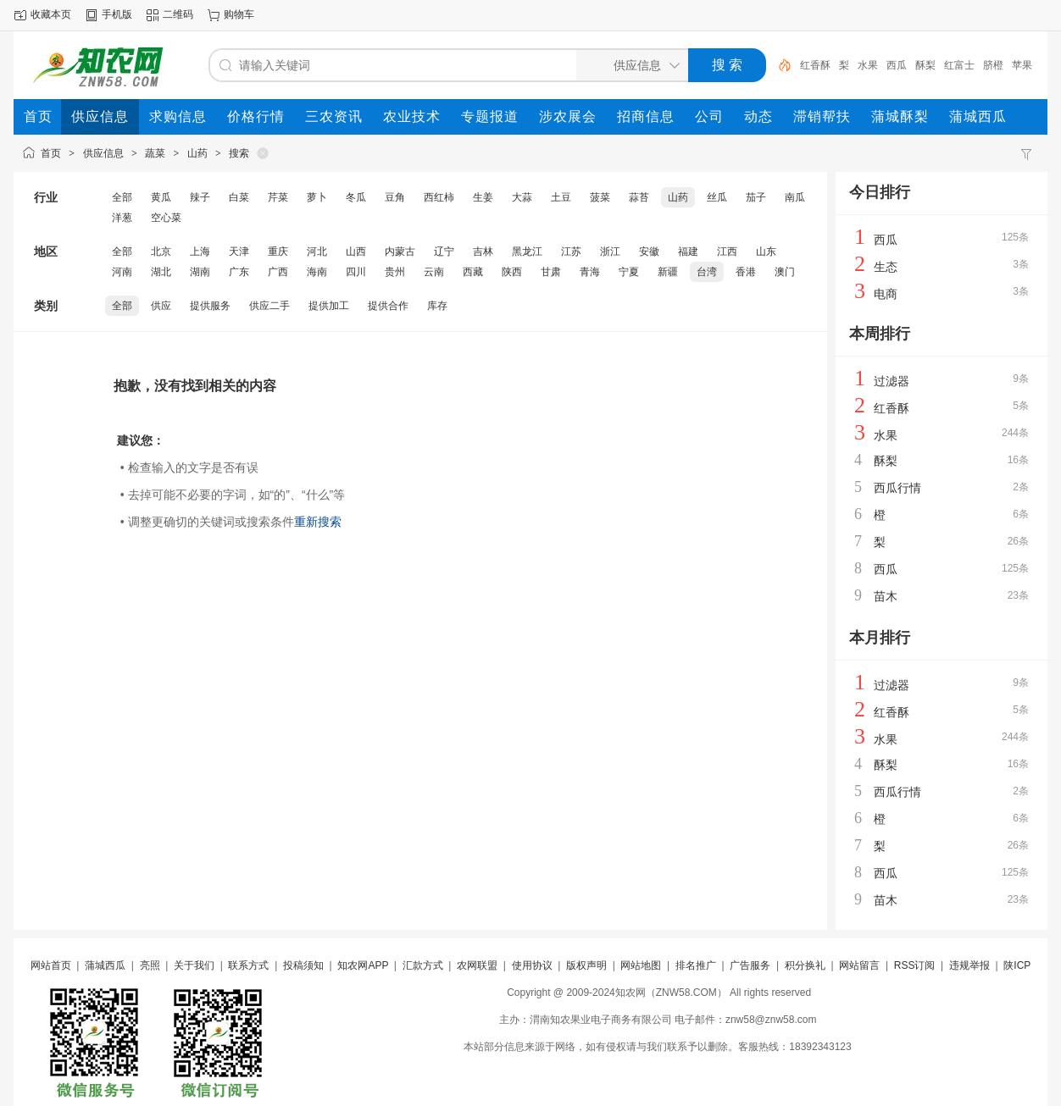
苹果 (1022, 65)
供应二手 (269, 306)
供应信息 (103, 153)
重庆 (278, 251)
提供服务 (210, 306)
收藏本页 (51, 14)
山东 (766, 251)
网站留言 (859, 965)
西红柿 (439, 197)
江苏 (571, 251)
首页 (51, 153)
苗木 (885, 596)
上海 (200, 251)
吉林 (483, 251)
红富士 (959, 65)
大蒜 (522, 197)
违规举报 (969, 965)
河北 (317, 251)
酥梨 (925, 65)
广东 (239, 272)
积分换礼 (805, 965)
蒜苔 (639, 197)
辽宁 (444, 251)
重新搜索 (318, 521)
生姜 (483, 197)
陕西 (512, 272)
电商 (885, 294)
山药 (197, 153)
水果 (868, 65)
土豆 (561, 197)
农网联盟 (477, 965)
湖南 (200, 272)
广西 (278, 272)
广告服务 (750, 965)
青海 (590, 272)
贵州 (395, 272)
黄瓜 (161, 197)
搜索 (239, 153)
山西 (356, 251)
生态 (885, 267)
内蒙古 (400, 251)
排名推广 (695, 965)
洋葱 (122, 218)
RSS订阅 (915, 965)
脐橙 (993, 65)
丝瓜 (717, 197)
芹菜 (278, 197)
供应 (161, 306)
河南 (122, 272)
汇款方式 (423, 965)
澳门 (785, 272)
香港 (746, 272)
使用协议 (532, 965)
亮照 (150, 965)
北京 (161, 251)
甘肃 (551, 272)
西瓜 (896, 65)
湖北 (161, 272)
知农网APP (362, 965)
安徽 (649, 251)
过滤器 (891, 381)
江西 (727, 251)
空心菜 (166, 218)
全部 (122, 197)
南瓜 (795, 197)
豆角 (395, 197)
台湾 (707, 272)
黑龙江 (527, 251)
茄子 (756, 197)
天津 (239, 251)
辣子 (200, 197)
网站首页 (51, 965)
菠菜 (600, 197)
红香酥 (815, 65)
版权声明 (586, 965)
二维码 (178, 14)
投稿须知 (303, 965)
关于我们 (194, 965)
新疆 (668, 272)
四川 (356, 272)
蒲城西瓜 (105, 965)
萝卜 (317, 197)
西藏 (473, 272)
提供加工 (328, 306)
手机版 (117, 14)
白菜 (239, 197)
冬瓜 (356, 197)
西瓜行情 (897, 488)
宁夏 (629, 272)
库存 (437, 306)
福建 (688, 251)
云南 (434, 272)
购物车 (239, 14)
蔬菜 (155, 153)
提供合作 (388, 306)
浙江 (610, 251)
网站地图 (640, 965)
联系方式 (248, 965)
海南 (317, 272)
